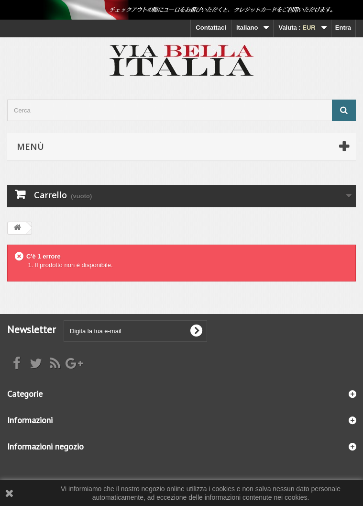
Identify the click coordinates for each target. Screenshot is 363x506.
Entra (343, 27)
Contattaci (211, 27)
